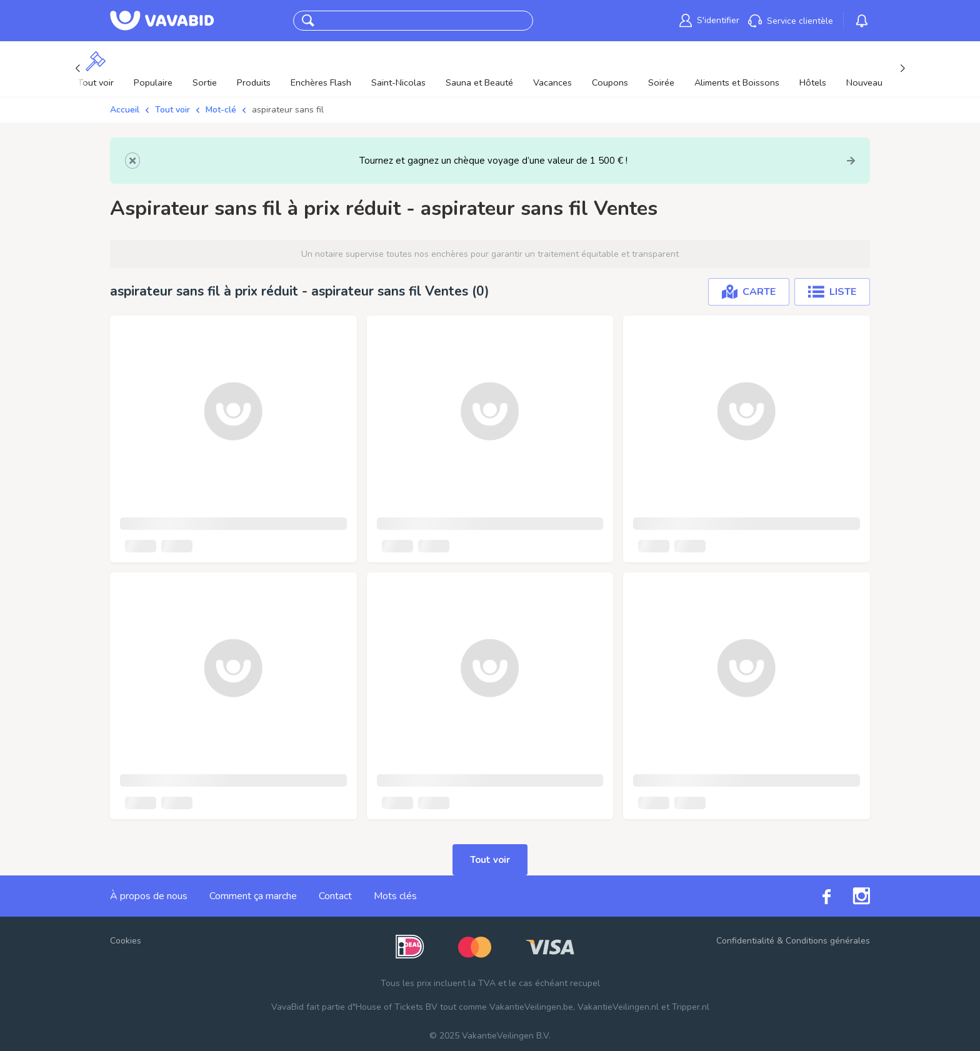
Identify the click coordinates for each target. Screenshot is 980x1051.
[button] (308, 20)
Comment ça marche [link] (253, 896)
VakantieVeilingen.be (531, 1007)
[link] (709, 20)
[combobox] (401, 21)
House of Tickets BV (397, 1007)
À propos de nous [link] (149, 896)
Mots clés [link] (395, 896)
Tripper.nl (690, 1007)
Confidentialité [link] (745, 941)
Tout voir (172, 110)
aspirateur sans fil (288, 110)
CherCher (504, 20)
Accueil (124, 110)
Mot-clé (221, 110)
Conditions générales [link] (828, 941)
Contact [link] (335, 896)
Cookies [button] (125, 941)
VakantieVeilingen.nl (618, 1007)
